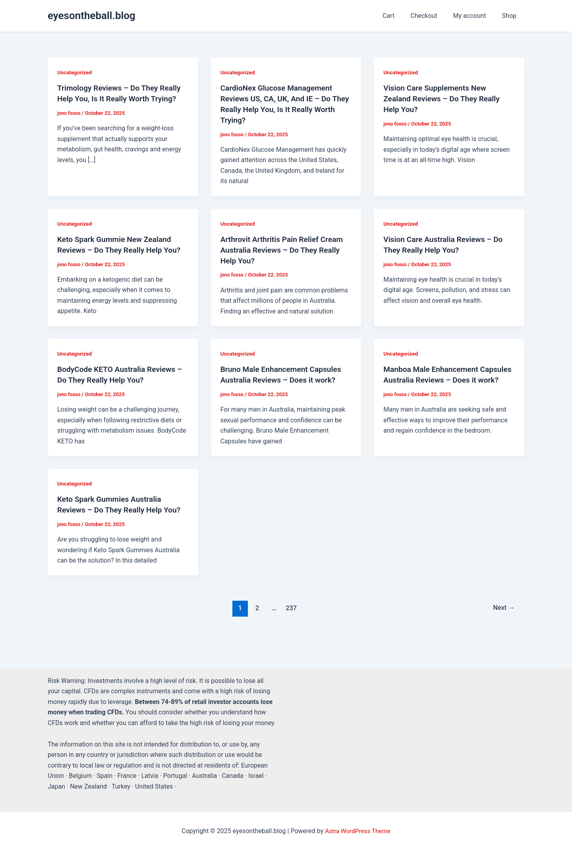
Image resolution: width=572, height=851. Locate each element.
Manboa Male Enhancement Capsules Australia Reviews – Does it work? (445, 377)
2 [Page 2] (256, 604)
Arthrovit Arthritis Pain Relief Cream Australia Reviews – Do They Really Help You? (284, 248)
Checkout (431, 15)
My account (474, 15)
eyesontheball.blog (91, 15)
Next (503, 604)
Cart (400, 15)
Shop (511, 15)
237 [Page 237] (290, 604)
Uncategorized (75, 72)
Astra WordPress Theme (357, 831)
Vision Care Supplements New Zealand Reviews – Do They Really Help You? (444, 98)
